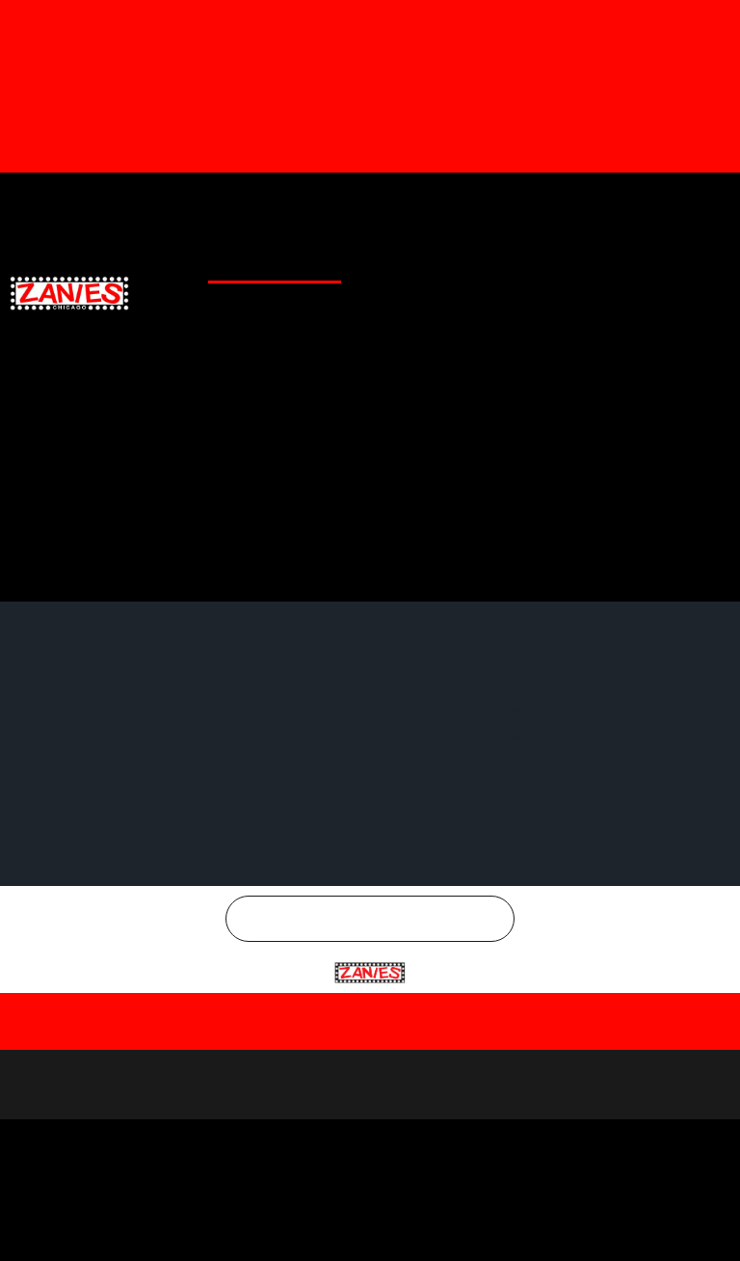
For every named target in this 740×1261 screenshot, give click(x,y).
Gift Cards (253, 201)
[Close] (719, 1104)
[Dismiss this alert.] (722, 22)
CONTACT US (514, 305)
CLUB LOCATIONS (391, 262)
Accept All (603, 1225)
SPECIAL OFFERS (588, 262)
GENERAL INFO (491, 262)
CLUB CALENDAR (285, 262)
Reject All (373, 1225)
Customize (139, 1225)
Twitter (578, 201)
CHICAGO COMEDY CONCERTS (644, 305)
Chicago (382, 1059)
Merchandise (347, 201)
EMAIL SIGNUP (685, 262)
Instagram (687, 201)
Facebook (472, 201)
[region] (370, 1174)
